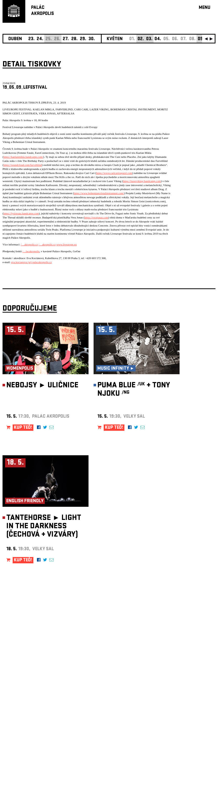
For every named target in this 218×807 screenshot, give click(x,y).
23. (31, 39)
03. (149, 39)
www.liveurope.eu (66, 244)
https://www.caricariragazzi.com (114, 172)
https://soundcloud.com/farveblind (23, 164)
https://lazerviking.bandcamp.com (142, 181)
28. (74, 39)
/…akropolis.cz (29, 244)
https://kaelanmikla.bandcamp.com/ (23, 156)
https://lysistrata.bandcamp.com (21, 213)
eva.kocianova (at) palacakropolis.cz (31, 262)
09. (201, 39)
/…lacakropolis (30, 251)
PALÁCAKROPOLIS (42, 11)
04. (158, 39)
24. (40, 39)
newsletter (182, 680)
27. (66, 39)
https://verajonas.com (96, 217)
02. (141, 39)
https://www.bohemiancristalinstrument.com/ (99, 193)
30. (92, 39)
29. (83, 39)
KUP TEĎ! (23, 428)
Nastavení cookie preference (23, 738)
